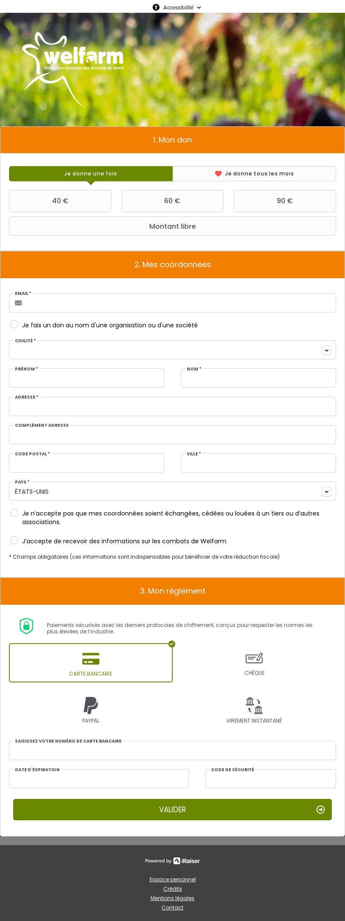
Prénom (26, 369)
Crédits (172, 888)
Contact (172, 907)
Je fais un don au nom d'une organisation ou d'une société (110, 325)
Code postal (32, 454)
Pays (22, 482)
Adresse (26, 397)
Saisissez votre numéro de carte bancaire (68, 741)
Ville (194, 454)
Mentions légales (172, 898)
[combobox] (172, 349)
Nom (194, 369)
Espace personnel (173, 879)
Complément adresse (42, 425)
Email (23, 293)
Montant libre (103, 226)
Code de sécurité (232, 769)
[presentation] (90, 173)
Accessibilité (178, 7)
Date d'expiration (37, 769)
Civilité (25, 341)
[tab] (91, 173)
